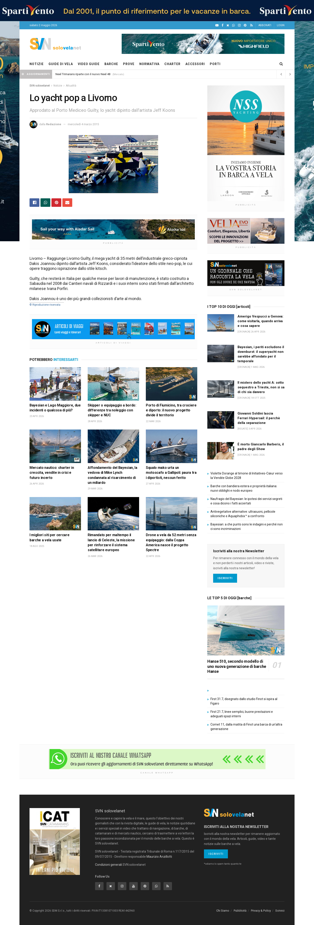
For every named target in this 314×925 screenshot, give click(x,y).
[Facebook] (222, 25)
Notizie (57, 85)
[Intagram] (239, 25)
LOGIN (280, 25)
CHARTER (172, 64)
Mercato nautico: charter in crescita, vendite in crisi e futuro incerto (52, 473)
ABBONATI (264, 25)
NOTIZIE (37, 64)
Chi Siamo (222, 910)
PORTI (215, 64)
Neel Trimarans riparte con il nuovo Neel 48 (82, 74)
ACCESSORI (195, 64)
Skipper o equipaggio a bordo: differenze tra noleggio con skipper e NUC (112, 410)
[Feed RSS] (251, 25)
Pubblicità (240, 910)
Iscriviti (225, 578)
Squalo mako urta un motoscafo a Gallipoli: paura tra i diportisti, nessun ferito (171, 473)
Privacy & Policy (261, 910)
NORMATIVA (149, 64)
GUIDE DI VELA (61, 64)
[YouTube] (217, 25)
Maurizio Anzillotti (159, 856)
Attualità (71, 85)
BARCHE (111, 64)
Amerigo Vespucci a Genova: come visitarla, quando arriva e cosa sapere (260, 321)
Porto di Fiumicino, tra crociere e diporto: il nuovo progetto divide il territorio (171, 410)
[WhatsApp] (233, 25)
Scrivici (279, 910)
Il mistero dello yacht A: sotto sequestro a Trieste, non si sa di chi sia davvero (261, 387)
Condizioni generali (108, 864)
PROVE (128, 64)
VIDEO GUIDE (89, 64)
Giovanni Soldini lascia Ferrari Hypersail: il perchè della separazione (259, 418)
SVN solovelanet (40, 85)
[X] (228, 25)
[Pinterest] (245, 25)
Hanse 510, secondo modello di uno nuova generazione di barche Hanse (236, 666)
